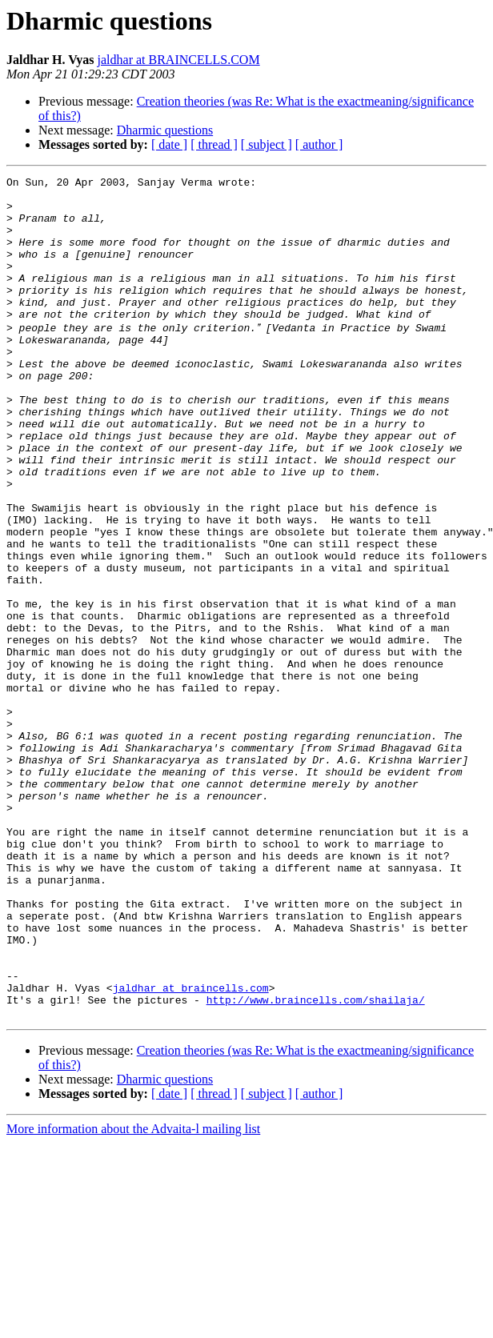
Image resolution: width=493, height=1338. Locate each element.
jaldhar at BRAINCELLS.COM (179, 59)
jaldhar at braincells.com (191, 1149)
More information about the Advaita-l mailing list (133, 1295)
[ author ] (319, 144)
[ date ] (169, 144)
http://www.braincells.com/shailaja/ (315, 1163)
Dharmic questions (165, 130)
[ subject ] (266, 144)
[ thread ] (214, 144)
